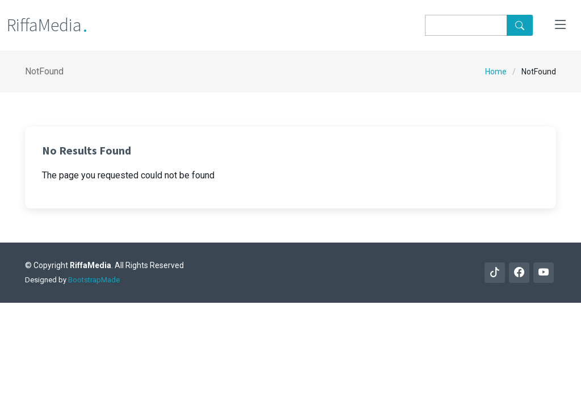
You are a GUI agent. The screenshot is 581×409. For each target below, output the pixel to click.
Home (496, 71)
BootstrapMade (94, 280)
